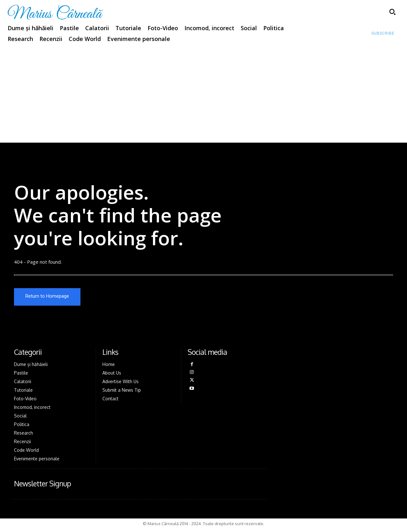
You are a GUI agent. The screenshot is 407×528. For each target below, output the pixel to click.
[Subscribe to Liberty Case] (383, 34)
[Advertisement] (203, 95)
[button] (392, 12)
